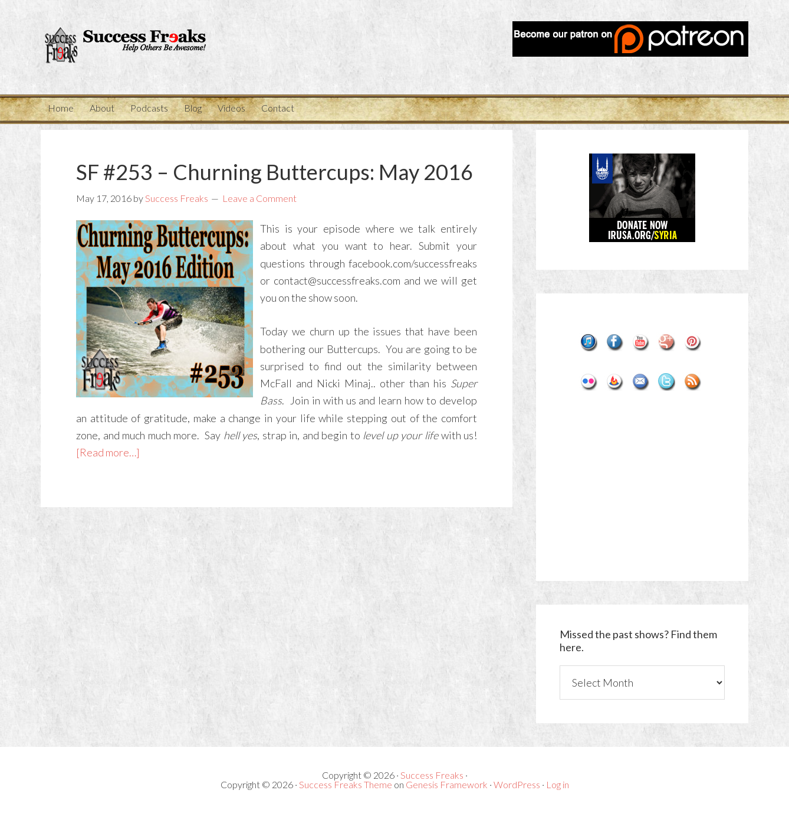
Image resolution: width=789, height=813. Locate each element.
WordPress (517, 784)
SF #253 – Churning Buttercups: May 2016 (274, 172)
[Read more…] (108, 452)
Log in (557, 784)
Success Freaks (147, 47)
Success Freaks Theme (345, 784)
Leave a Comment (259, 198)
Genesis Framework (447, 784)
